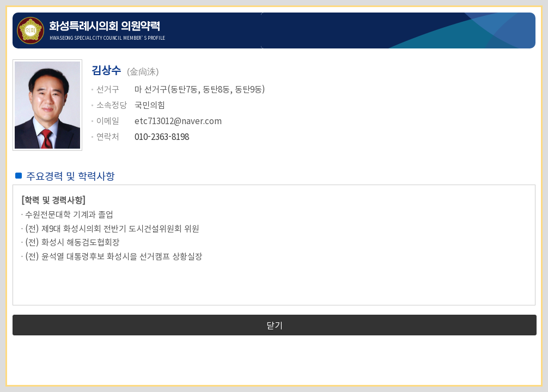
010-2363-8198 (162, 136)
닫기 (274, 325)
